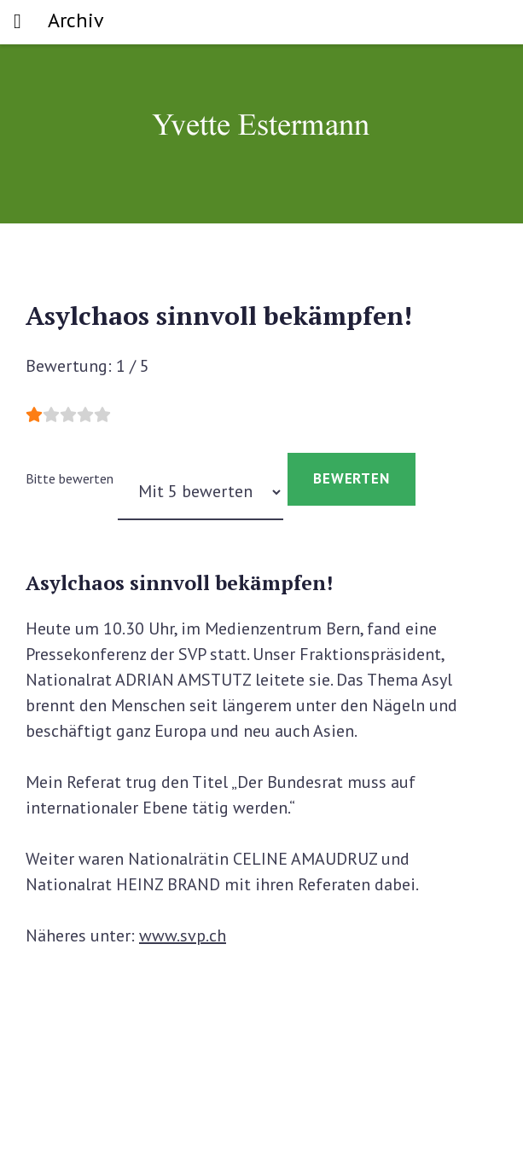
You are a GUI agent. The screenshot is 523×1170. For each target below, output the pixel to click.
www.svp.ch (182, 935)
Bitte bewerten (69, 478)
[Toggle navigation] (17, 22)
